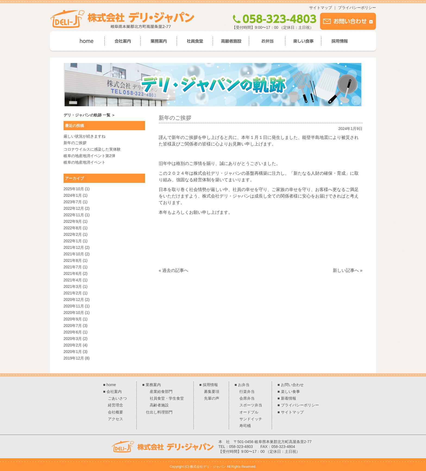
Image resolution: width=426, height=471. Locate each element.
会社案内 (114, 391)
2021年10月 (74, 254)
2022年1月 (73, 241)
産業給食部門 (161, 391)
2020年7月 (73, 325)
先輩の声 (211, 398)
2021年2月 (73, 293)
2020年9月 (73, 319)
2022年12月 (74, 208)
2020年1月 (73, 351)
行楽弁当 (247, 391)
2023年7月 (73, 202)
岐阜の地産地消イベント (84, 162)
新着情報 (288, 398)
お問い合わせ (292, 385)
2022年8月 (73, 228)
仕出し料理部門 (159, 412)
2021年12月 (74, 247)
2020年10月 (74, 312)
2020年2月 (73, 345)
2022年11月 (74, 215)
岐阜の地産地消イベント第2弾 (89, 156)
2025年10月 (74, 189)
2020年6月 (73, 332)
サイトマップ (320, 7)
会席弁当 (247, 398)
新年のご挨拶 (75, 143)
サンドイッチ (250, 419)
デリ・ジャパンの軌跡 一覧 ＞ (89, 115)
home (111, 385)
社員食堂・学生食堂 (167, 398)
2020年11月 (74, 306)
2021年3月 (73, 286)
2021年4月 (73, 280)
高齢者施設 (159, 405)
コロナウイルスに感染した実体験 (92, 149)
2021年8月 (73, 260)
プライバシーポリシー (357, 7)
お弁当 (243, 385)
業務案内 (153, 385)
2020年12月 (74, 299)
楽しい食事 (290, 391)
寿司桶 (245, 426)
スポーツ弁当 (250, 405)
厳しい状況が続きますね (84, 136)
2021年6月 (73, 273)
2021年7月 (73, 267)
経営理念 (115, 405)
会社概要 (115, 412)
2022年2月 (73, 234)
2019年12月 (74, 358)
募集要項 (211, 391)
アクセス (115, 419)
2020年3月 (73, 338)
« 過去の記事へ (173, 270)
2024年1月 (73, 195)
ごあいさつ (117, 398)
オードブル (248, 412)
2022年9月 (73, 221)
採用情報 (210, 385)
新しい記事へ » (347, 270)
